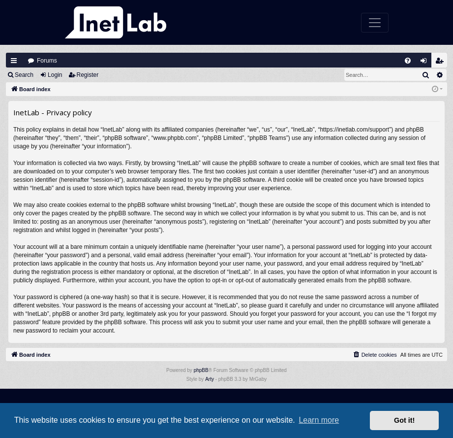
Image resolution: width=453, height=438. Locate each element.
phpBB (201, 370)
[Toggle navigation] (375, 23)
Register (88, 74)
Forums (47, 60)
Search (24, 74)
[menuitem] (408, 60)
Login (55, 74)
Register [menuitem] (441, 62)
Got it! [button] (404, 420)
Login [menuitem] (426, 62)
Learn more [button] (319, 420)
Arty (209, 379)
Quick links (14, 60)
